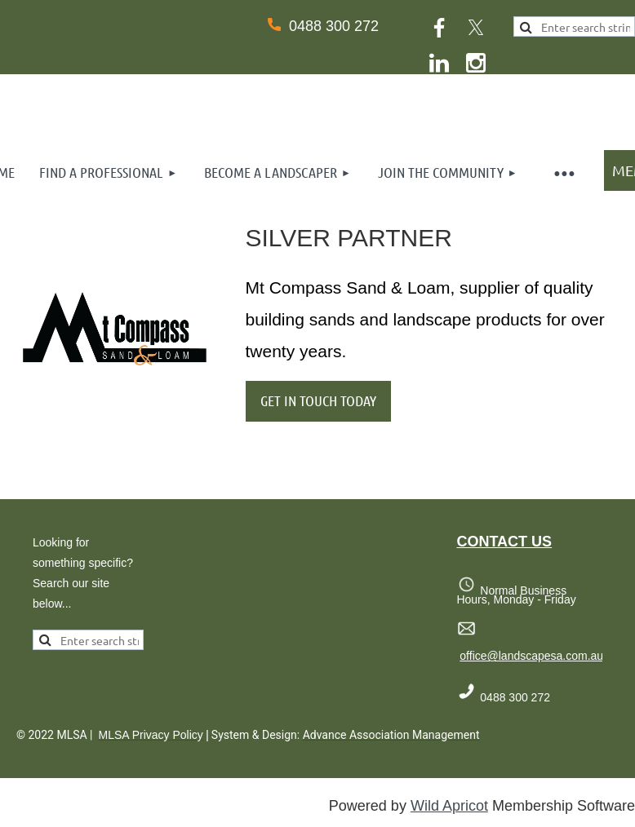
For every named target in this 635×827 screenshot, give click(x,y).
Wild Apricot (449, 806)
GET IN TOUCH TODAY (318, 400)
